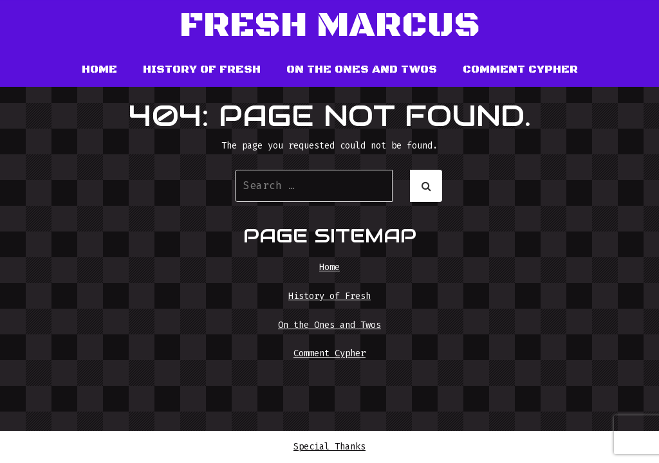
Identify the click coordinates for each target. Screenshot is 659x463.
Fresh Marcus (330, 26)
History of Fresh (202, 69)
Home (99, 69)
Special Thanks (329, 446)
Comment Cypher (520, 69)
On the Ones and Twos (361, 69)
